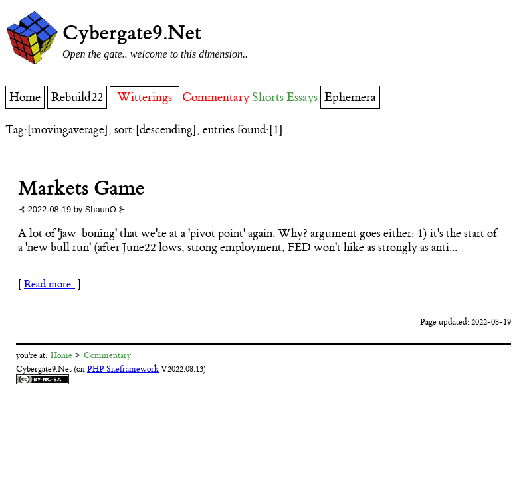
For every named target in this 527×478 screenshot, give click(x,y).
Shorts (268, 97)
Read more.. (49, 284)
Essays (302, 97)
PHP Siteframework (123, 369)
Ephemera (350, 97)
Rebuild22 (77, 97)
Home (25, 97)
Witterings (144, 97)
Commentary (215, 97)
